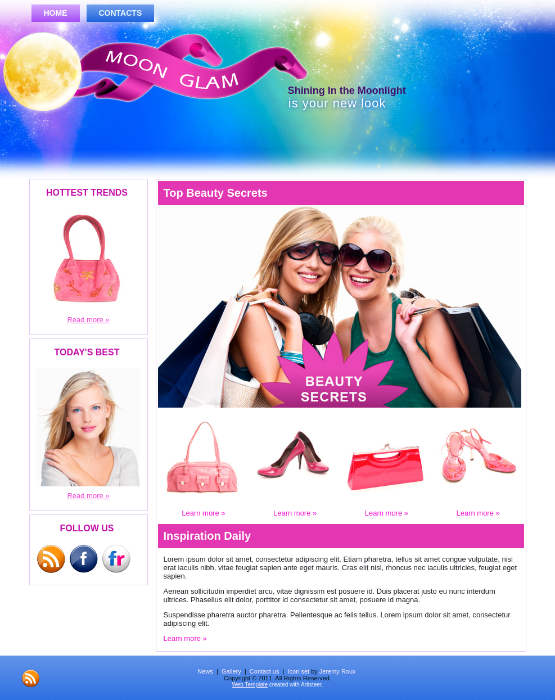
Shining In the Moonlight (338, 90)
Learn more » (203, 513)
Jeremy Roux (337, 671)
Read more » (88, 319)
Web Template (250, 684)
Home (55, 12)
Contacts (120, 12)
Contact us (264, 671)
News (205, 671)
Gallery (231, 671)
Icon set (299, 671)
